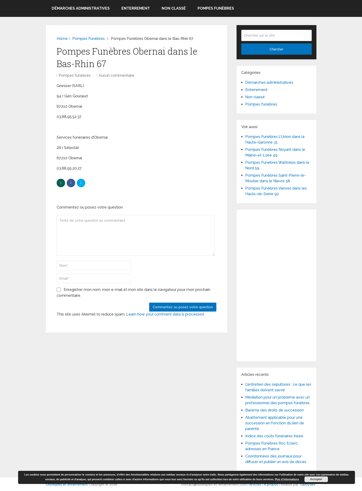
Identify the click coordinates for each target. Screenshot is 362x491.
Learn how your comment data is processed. (165, 314)
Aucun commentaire (116, 75)
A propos (271, 484)
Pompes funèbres (216, 8)
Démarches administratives (81, 8)
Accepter (316, 479)
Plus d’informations (287, 479)
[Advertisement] (276, 284)
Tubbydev (307, 484)
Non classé (174, 8)
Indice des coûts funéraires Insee (274, 436)
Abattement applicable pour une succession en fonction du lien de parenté (274, 423)
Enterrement (135, 8)
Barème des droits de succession (274, 410)
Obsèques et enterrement (67, 484)
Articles (255, 484)
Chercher (276, 49)
